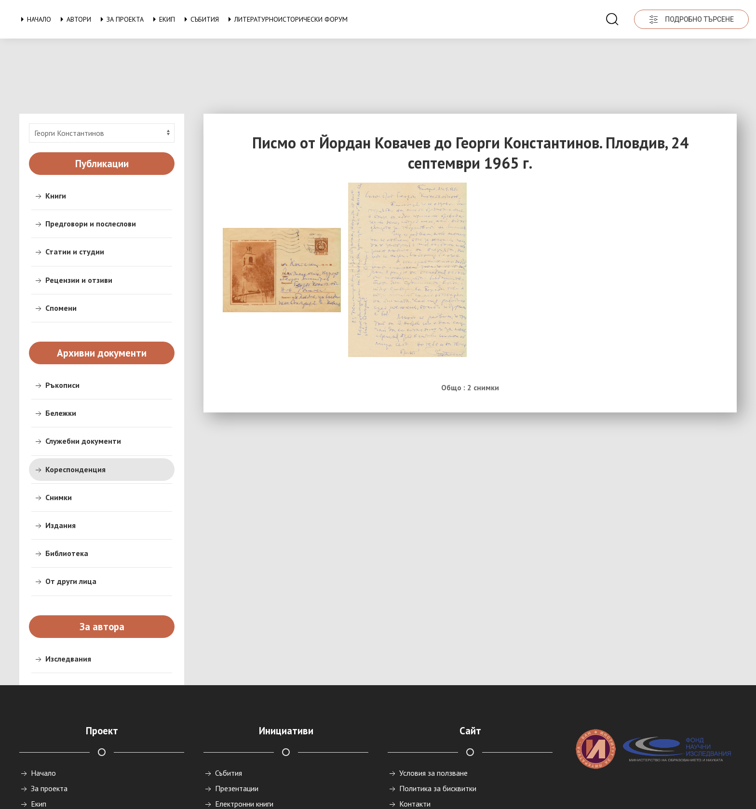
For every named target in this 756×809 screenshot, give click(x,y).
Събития (200, 19)
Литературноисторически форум (286, 19)
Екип (162, 19)
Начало (34, 19)
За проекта (120, 19)
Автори (74, 19)
